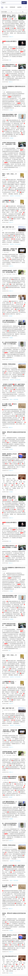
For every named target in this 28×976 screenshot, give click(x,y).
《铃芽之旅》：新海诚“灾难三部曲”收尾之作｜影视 (9, 249)
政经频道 (11, 138)
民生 (10, 169)
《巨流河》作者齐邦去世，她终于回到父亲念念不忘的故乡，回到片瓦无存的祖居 (13, 385)
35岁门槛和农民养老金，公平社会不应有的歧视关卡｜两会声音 (9, 321)
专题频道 (11, 337)
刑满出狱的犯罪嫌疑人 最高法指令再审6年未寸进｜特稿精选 (9, 115)
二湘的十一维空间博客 (13, 399)
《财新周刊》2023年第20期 (14, 244)
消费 (10, 60)
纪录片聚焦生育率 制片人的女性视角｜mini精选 (9, 65)
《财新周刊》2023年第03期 (14, 196)
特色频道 (11, 449)
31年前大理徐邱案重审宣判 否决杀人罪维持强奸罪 (9, 296)
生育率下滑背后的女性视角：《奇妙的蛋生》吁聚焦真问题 (9, 143)
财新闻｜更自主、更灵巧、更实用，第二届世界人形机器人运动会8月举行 (9, 16)
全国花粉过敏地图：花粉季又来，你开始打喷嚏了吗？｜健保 (9, 271)
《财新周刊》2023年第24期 (14, 379)
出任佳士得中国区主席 (9, 42)
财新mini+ (11, 36)
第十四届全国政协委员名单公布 (9, 476)
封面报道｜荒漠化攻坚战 (8, 364)
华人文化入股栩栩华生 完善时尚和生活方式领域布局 (13, 87)
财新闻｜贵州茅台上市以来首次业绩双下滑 (9, 454)
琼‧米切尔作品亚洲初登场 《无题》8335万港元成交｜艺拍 (9, 343)
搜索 (24, 2)
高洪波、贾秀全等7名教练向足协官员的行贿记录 (14, 432)
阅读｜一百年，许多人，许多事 (9, 174)
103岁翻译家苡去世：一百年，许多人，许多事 (9, 201)
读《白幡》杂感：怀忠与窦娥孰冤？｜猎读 (9, 404)
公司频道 (11, 110)
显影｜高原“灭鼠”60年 (8, 227)
